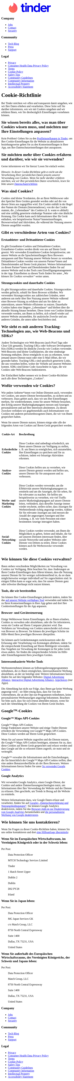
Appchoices (61, 680)
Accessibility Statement (20, 86)
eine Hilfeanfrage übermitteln (52, 832)
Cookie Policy (15, 71)
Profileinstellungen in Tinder (52, 138)
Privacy (12, 62)
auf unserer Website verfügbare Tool (24, 600)
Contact (12, 27)
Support (12, 49)
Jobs (10, 24)
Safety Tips (14, 74)
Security (12, 30)
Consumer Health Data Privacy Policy (28, 65)
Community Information (21, 80)
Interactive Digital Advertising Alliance (33, 680)
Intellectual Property (19, 83)
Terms (11, 68)
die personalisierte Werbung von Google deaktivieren (33, 813)
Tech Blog (13, 43)
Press (11, 46)
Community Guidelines (20, 77)
